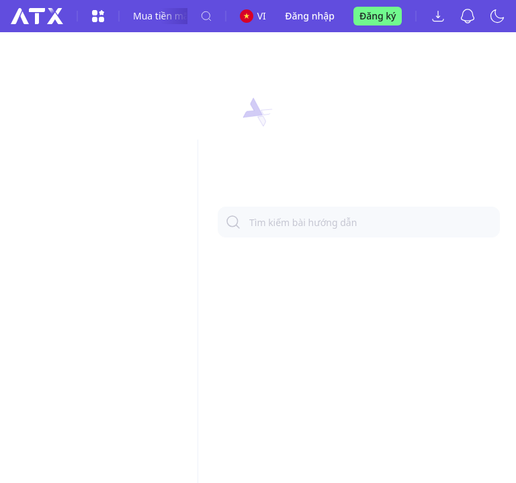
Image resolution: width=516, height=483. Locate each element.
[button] (258, 113)
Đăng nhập (310, 15)
